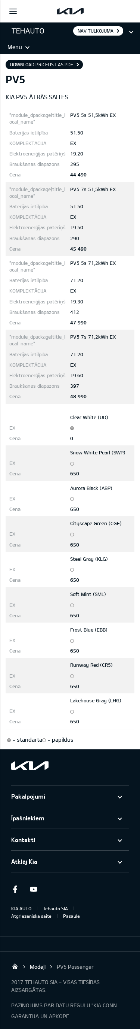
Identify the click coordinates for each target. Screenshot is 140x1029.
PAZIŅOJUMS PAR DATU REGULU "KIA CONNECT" (67, 1005)
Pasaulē (71, 915)
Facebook (15, 889)
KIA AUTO (21, 908)
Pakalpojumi (28, 796)
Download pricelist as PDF (41, 64)
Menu (14, 46)
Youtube (33, 889)
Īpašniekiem (27, 817)
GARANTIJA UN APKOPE (40, 1016)
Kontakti (23, 839)
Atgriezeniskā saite (31, 915)
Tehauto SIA (55, 908)
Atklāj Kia (24, 861)
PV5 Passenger (75, 966)
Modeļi (38, 966)
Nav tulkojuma (95, 30)
